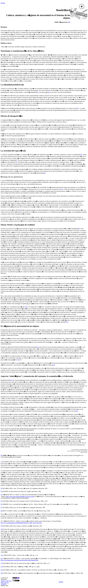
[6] (1, 504)
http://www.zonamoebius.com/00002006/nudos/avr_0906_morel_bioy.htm (21, 523)
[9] (1, 526)
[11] (2, 555)
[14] (2, 566)
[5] (1, 501)
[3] (1, 491)
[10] (2, 529)
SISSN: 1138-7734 (6, 581)
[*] (69, 22)
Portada (3, 3)
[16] (2, 573)
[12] (2, 558)
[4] (1, 494)
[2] (1, 488)
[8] (1, 511)
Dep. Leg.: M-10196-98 (5, 583)
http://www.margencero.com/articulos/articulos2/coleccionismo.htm (19, 560)
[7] (1, 507)
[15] (2, 570)
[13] (2, 563)
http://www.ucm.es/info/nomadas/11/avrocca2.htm (20, 496)
